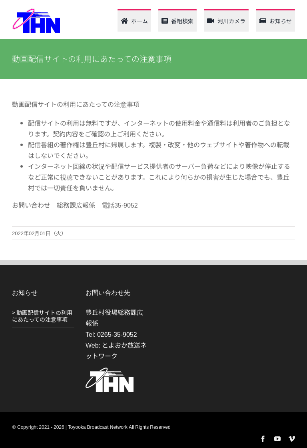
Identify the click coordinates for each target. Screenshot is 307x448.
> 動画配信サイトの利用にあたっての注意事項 (42, 315)
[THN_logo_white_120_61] (110, 371)
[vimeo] (292, 439)
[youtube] (277, 439)
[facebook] (263, 439)
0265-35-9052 (117, 334)
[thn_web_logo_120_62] (36, 11)
